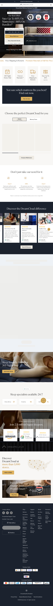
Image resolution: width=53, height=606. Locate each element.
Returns (32, 520)
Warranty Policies (32, 531)
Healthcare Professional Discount (25, 555)
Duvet (24, 536)
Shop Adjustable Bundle (14, 40)
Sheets (24, 531)
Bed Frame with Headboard (25, 518)
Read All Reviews (26, 247)
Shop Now (14, 494)
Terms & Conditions (38, 596)
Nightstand (25, 545)
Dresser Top (25, 547)
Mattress (25, 512)
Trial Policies (32, 528)
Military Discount (25, 551)
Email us (11, 532)
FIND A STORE (8, 472)
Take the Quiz (26, 99)
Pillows (24, 533)
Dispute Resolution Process (25, 596)
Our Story (40, 512)
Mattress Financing (32, 524)
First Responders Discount (25, 561)
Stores (39, 514)
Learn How (46, 79)
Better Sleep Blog (48, 522)
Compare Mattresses (26, 157)
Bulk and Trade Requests (40, 527)
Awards (39, 523)
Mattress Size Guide (47, 512)
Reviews (32, 512)
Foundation (25, 514)
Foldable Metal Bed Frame (25, 524)
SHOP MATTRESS (8, 371)
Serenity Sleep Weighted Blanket (25, 540)
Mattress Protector (25, 528)
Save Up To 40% (45, 77)
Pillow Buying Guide (46, 517)
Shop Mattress (14, 36)
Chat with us (11, 523)
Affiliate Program (40, 517)
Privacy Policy (14, 596)
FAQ (31, 518)
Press (39, 520)
